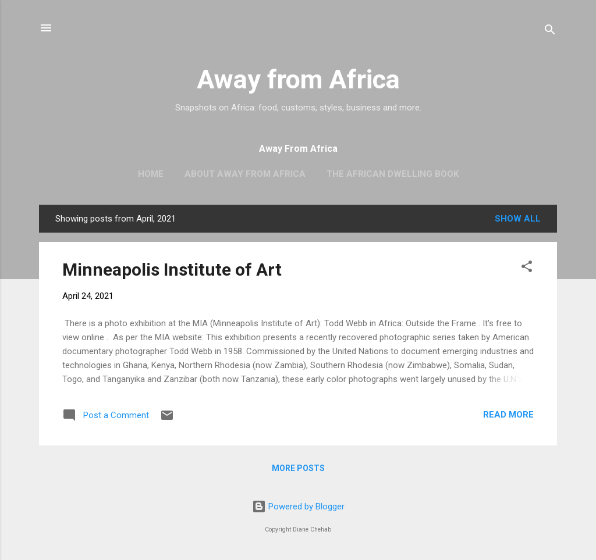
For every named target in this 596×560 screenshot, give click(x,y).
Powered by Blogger (298, 506)
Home (151, 174)
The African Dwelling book (393, 174)
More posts (298, 468)
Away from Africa (298, 79)
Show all (518, 218)
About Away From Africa (245, 174)
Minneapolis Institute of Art (172, 269)
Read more (508, 414)
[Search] (550, 31)
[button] (527, 268)
